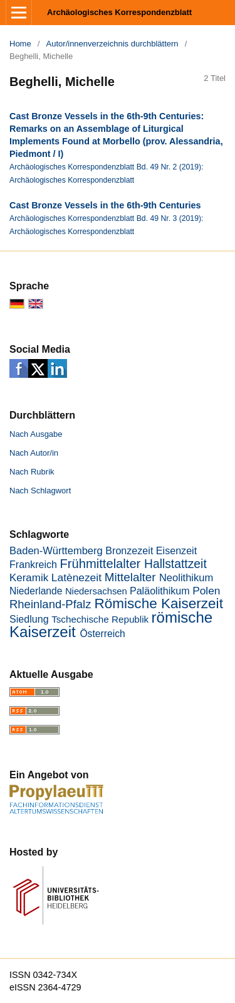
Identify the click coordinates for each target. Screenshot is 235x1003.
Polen (206, 590)
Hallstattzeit (175, 564)
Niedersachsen (96, 591)
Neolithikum (186, 578)
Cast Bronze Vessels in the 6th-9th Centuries (105, 205)
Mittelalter (130, 577)
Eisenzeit (176, 550)
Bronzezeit (129, 550)
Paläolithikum (160, 590)
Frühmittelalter (100, 564)
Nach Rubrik (32, 471)
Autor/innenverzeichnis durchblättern (112, 43)
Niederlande (36, 591)
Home (20, 43)
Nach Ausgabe (36, 434)
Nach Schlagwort (40, 490)
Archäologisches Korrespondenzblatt (119, 12)
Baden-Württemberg (56, 551)
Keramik (28, 578)
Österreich (102, 633)
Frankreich (33, 564)
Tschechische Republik (100, 619)
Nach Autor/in (33, 453)
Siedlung (29, 619)
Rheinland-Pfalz (50, 604)
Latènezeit (76, 577)
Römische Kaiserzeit (159, 603)
